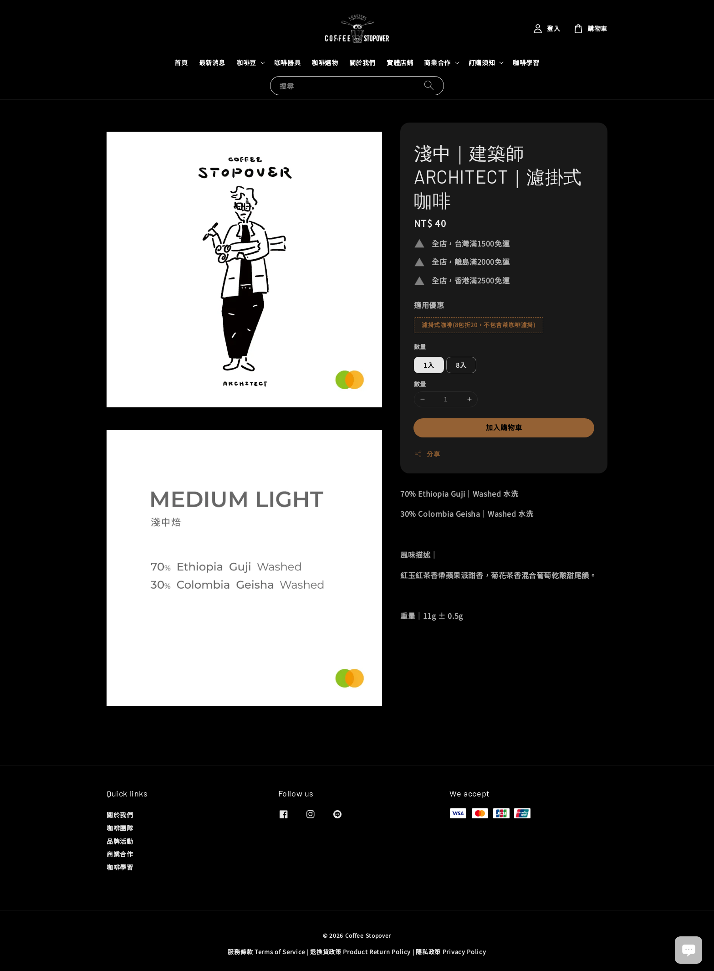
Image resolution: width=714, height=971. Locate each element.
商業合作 (437, 62)
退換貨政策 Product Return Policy (360, 951)
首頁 (181, 62)
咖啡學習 (526, 62)
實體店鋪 (400, 62)
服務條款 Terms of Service (266, 951)
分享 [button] (427, 453)
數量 (420, 346)
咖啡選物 (324, 62)
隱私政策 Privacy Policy (451, 951)
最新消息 (212, 62)
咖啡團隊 (120, 827)
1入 (428, 365)
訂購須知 (482, 62)
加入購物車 (504, 427)
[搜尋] (429, 85)
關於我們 (362, 62)
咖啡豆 (246, 62)
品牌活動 (120, 841)
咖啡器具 (287, 62)
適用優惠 (429, 304)
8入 (461, 365)
